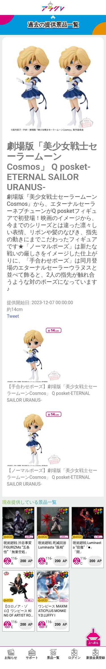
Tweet (13, 316)
